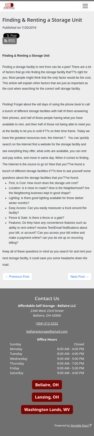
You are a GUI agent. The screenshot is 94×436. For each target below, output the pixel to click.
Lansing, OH (47, 397)
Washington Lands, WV (47, 409)
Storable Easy (80, 425)
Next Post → (79, 276)
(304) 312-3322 (47, 323)
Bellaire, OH (47, 385)
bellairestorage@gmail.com (47, 331)
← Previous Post (17, 276)
